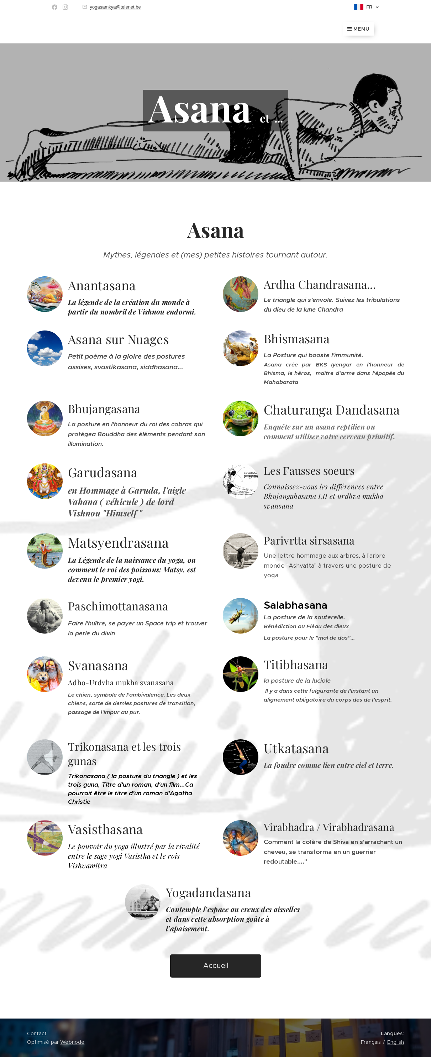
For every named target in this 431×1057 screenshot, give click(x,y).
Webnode (72, 1042)
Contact (37, 1033)
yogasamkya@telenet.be (115, 7)
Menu (358, 29)
